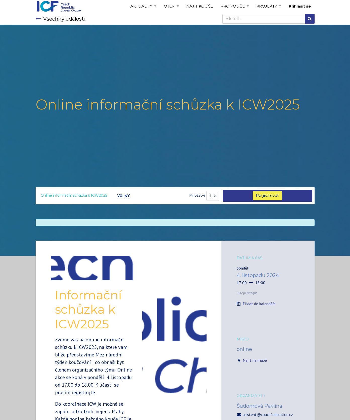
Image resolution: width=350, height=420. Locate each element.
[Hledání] (310, 19)
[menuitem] (199, 6)
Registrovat (267, 195)
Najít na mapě (255, 360)
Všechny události (60, 19)
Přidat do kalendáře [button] (259, 303)
